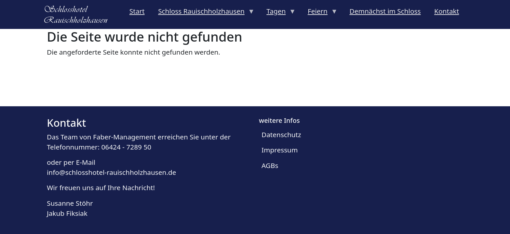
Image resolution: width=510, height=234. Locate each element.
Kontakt (446, 11)
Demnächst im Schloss (385, 11)
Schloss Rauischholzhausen (203, 13)
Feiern (319, 13)
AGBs (270, 165)
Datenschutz (281, 134)
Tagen (278, 13)
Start (137, 11)
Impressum (280, 149)
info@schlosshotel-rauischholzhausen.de (111, 172)
